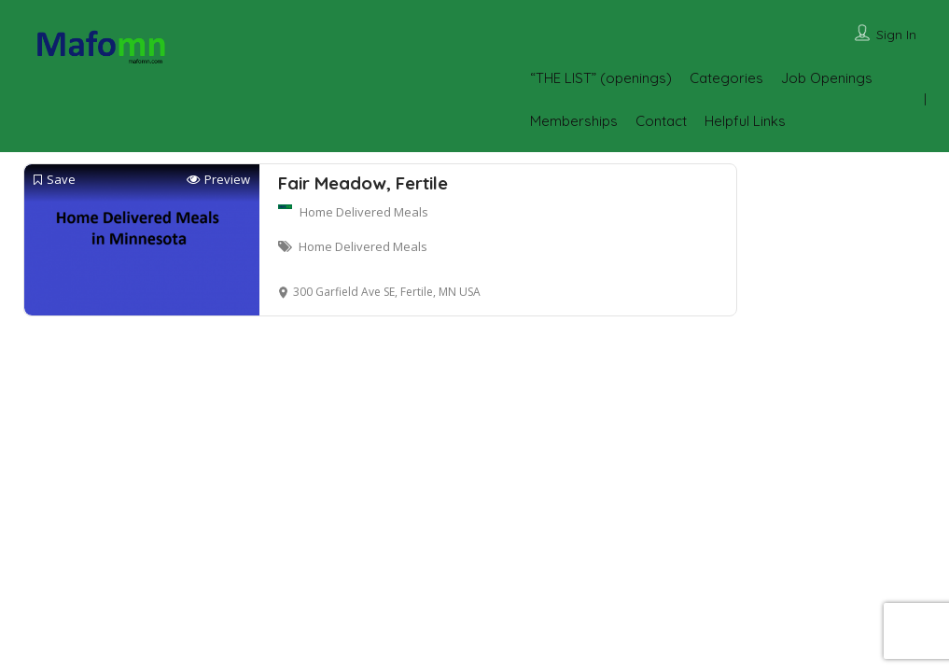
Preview (218, 179)
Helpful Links (745, 121)
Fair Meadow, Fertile (363, 183)
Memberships (574, 121)
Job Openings (826, 78)
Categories (726, 78)
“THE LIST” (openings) (601, 78)
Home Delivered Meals (364, 211)
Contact (661, 121)
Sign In (896, 34)
